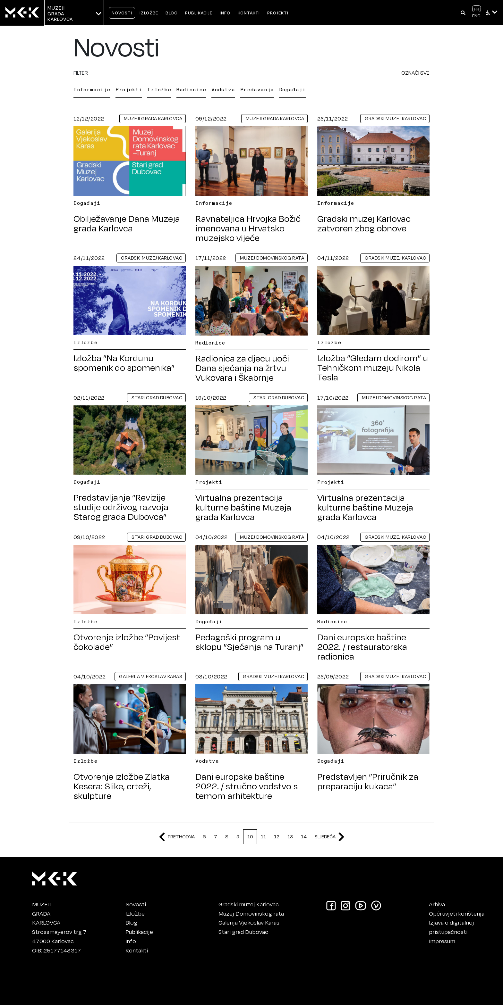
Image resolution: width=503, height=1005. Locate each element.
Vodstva (223, 89)
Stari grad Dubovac (243, 931)
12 (276, 836)
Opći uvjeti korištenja (456, 913)
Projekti (128, 89)
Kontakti (136, 950)
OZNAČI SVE (415, 72)
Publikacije (139, 931)
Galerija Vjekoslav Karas (248, 922)
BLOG (172, 13)
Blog (131, 922)
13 (290, 836)
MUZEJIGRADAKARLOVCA (46, 913)
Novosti (135, 904)
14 (304, 836)
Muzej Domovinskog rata (251, 913)
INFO (225, 13)
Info (130, 941)
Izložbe (159, 89)
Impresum (442, 941)
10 (250, 836)
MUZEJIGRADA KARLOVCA (60, 13)
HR (476, 9)
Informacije (91, 89)
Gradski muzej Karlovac (248, 904)
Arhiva (437, 904)
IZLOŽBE (149, 13)
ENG (476, 15)
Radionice (191, 89)
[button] (463, 13)
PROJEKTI (277, 13)
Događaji (292, 89)
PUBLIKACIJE (198, 13)
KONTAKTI (249, 13)
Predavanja (257, 89)
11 (263, 836)
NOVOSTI (122, 13)
